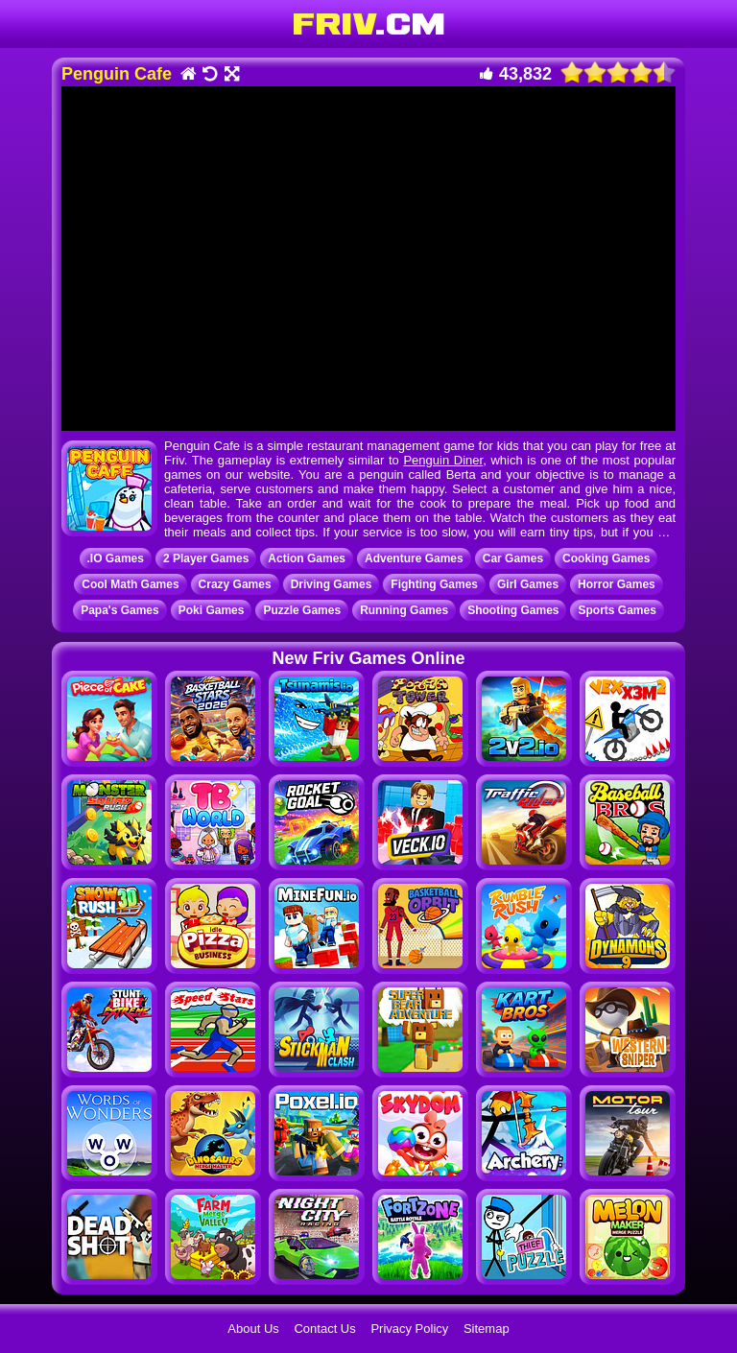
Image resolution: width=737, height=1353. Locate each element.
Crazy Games (235, 584)
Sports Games (616, 610)
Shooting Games (513, 610)
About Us (252, 1328)
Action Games (306, 558)
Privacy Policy (409, 1328)
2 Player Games (206, 558)
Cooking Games (606, 558)
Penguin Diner (443, 460)
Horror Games (616, 584)
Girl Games (528, 584)
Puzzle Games (302, 610)
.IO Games (115, 558)
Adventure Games (414, 558)
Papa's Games (120, 610)
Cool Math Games (130, 584)
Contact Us (324, 1328)
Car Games (513, 558)
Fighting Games (434, 584)
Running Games (404, 610)
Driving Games (331, 584)
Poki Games (211, 610)
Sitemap (487, 1328)
